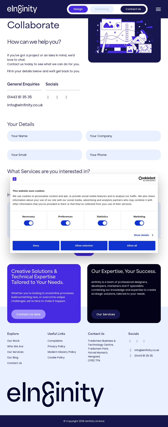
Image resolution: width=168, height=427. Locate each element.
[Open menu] (158, 9)
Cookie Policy (56, 357)
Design (78, 9)
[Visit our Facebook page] (49, 97)
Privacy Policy (56, 346)
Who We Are (15, 346)
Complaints (55, 341)
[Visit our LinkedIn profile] (58, 97)
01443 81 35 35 (19, 97)
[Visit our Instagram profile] (66, 97)
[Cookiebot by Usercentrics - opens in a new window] (141, 178)
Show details (141, 235)
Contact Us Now (28, 314)
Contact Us (133, 9)
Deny (36, 245)
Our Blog (12, 357)
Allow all (132, 245)
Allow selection (84, 245)
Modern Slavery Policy (62, 352)
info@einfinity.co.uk (25, 105)
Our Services (105, 314)
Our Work (13, 341)
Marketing (102, 9)
